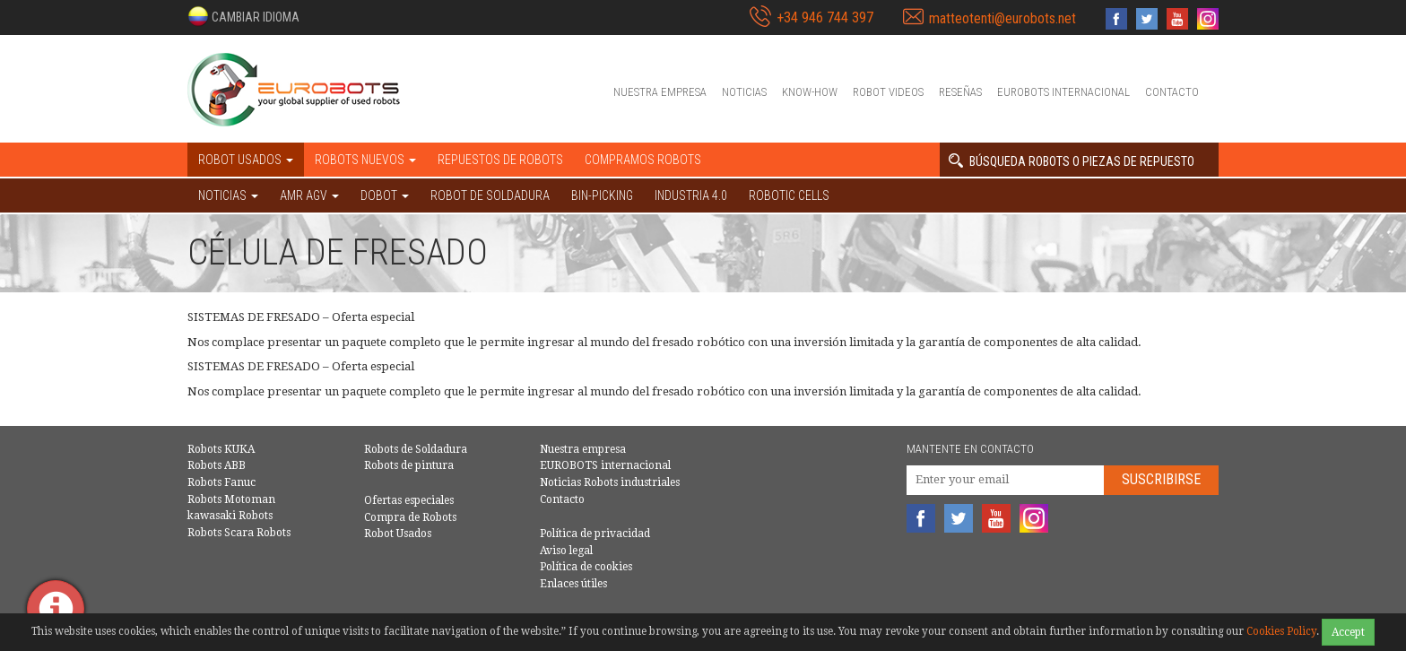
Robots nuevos (365, 159)
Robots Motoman (231, 499)
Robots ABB (216, 465)
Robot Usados (397, 533)
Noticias (744, 92)
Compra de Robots (410, 517)
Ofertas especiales (409, 500)
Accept (1348, 632)
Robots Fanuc (221, 482)
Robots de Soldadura (415, 449)
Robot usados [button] (245, 159)
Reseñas (960, 92)
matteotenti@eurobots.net (1002, 18)
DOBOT (384, 195)
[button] (243, 16)
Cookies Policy (1281, 631)
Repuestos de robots (500, 159)
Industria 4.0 (691, 195)
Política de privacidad (595, 533)
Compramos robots (643, 159)
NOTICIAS (228, 195)
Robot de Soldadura (490, 195)
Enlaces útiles (573, 583)
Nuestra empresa (660, 92)
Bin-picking (602, 195)
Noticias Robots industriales (610, 482)
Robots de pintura (409, 465)
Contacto (1172, 92)
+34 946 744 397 (825, 17)
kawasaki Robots (230, 515)
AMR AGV (309, 195)
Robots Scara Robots (239, 532)
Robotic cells (789, 195)
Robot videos (888, 92)
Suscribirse (1161, 479)
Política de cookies (586, 566)
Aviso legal (566, 550)
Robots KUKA (221, 449)
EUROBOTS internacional (1063, 92)
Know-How (810, 92)
